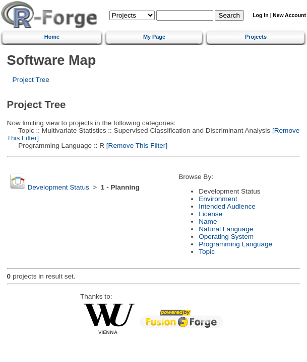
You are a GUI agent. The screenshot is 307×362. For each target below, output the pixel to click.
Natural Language (226, 229)
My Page (154, 37)
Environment (218, 199)
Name (208, 221)
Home (51, 37)
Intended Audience (227, 206)
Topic (207, 251)
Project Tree (31, 79)
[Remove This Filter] (135, 145)
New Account (289, 15)
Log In (260, 15)
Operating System (226, 236)
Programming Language (235, 244)
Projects (256, 37)
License (210, 214)
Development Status (58, 187)
